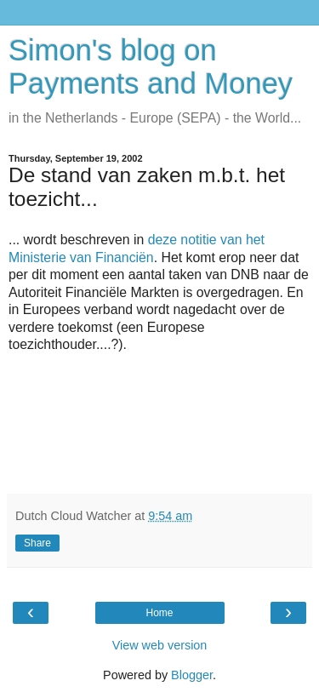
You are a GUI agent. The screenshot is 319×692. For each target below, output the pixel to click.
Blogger (192, 675)
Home (159, 613)
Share (37, 543)
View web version (160, 645)
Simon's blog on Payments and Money (151, 67)
